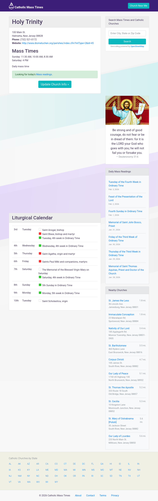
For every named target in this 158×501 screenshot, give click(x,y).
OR (74, 476)
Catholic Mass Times (26, 6)
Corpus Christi (116, 359)
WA (28, 482)
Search (127, 41)
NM (19, 476)
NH (138, 470)
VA (19, 482)
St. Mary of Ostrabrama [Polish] (121, 420)
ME (47, 470)
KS (19, 470)
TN (120, 476)
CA (47, 464)
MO (102, 470)
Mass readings (44, 74)
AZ (28, 464)
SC (102, 476)
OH (56, 476)
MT (111, 470)
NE (120, 470)
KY (28, 470)
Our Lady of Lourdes (119, 436)
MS (92, 470)
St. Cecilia (114, 401)
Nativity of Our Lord (119, 328)
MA (65, 470)
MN (83, 470)
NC (37, 476)
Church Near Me (138, 5)
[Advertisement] (55, 118)
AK (19, 464)
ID (120, 464)
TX (129, 476)
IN (138, 464)
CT (65, 464)
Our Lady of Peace (118, 373)
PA (83, 476)
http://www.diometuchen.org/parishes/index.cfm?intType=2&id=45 (58, 43)
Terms (102, 495)
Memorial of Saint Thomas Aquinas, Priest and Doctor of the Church (126, 270)
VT (10, 482)
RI (92, 476)
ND (47, 476)
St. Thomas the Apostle (121, 387)
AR (37, 464)
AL (10, 464)
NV (129, 470)
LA (37, 470)
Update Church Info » (55, 84)
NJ (10, 476)
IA (10, 470)
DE (74, 464)
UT (138, 476)
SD (111, 476)
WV (37, 482)
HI (111, 464)
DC (83, 464)
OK (65, 476)
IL (129, 464)
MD (56, 470)
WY (56, 482)
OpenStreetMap (137, 46)
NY (28, 476)
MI (74, 470)
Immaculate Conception (121, 314)
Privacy (115, 495)
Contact (90, 495)
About (78, 495)
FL (92, 464)
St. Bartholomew (117, 345)
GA (102, 464)
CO (56, 464)
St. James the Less (119, 300)
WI (47, 482)
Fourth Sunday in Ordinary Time (125, 211)
